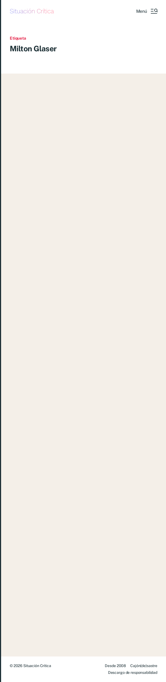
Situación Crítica (32, 11)
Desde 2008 (115, 666)
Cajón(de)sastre (143, 666)
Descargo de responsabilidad (132, 672)
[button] (147, 11)
